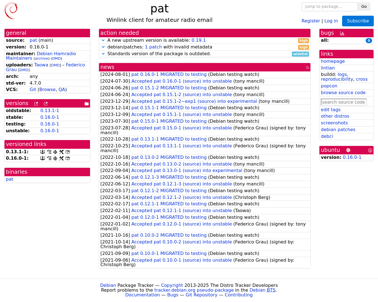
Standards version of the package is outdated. (204, 54)
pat (33, 40)
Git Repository (201, 295)
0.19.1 (199, 40)
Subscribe (358, 21)
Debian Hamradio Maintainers (41, 56)
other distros (335, 116)
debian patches (338, 129)
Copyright (172, 285)
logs (342, 74)
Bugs (172, 295)
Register (311, 20)
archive (41, 58)
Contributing (239, 295)
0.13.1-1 (49, 110)
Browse (47, 89)
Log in (331, 20)
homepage (333, 61)
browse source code (343, 92)
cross (362, 79)
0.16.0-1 (49, 117)
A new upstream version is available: (204, 40)
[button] (103, 40)
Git (33, 89)
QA (62, 89)
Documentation (142, 295)
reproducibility (337, 79)
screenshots (334, 123)
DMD (56, 58)
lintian (328, 68)
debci (327, 136)
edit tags (330, 109)
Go (364, 6)
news (107, 67)
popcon (329, 86)
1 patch (153, 47)
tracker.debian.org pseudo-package (194, 290)
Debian (108, 285)
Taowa (41, 65)
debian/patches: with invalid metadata (204, 47)
